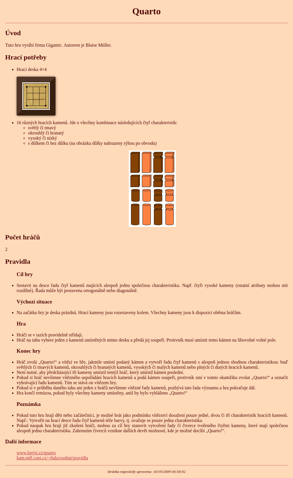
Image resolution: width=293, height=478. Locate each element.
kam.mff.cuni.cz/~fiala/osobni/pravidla (52, 457)
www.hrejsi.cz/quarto (36, 452)
